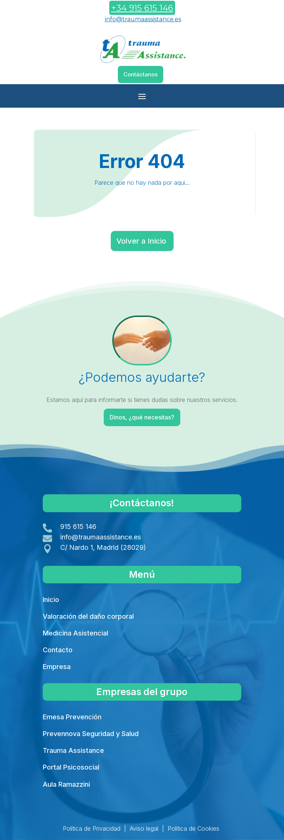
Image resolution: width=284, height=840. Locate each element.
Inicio (51, 599)
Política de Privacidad (91, 828)
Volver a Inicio (141, 241)
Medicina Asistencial (75, 633)
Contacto (57, 650)
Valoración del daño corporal (88, 616)
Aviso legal (144, 828)
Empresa (57, 667)
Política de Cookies (193, 828)
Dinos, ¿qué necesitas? (142, 417)
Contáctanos (140, 74)
